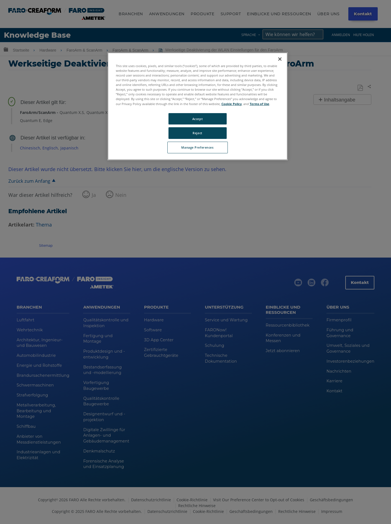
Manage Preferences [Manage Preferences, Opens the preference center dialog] (197, 147)
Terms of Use (259, 104)
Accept (197, 119)
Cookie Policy (231, 104)
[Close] (280, 59)
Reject (197, 133)
